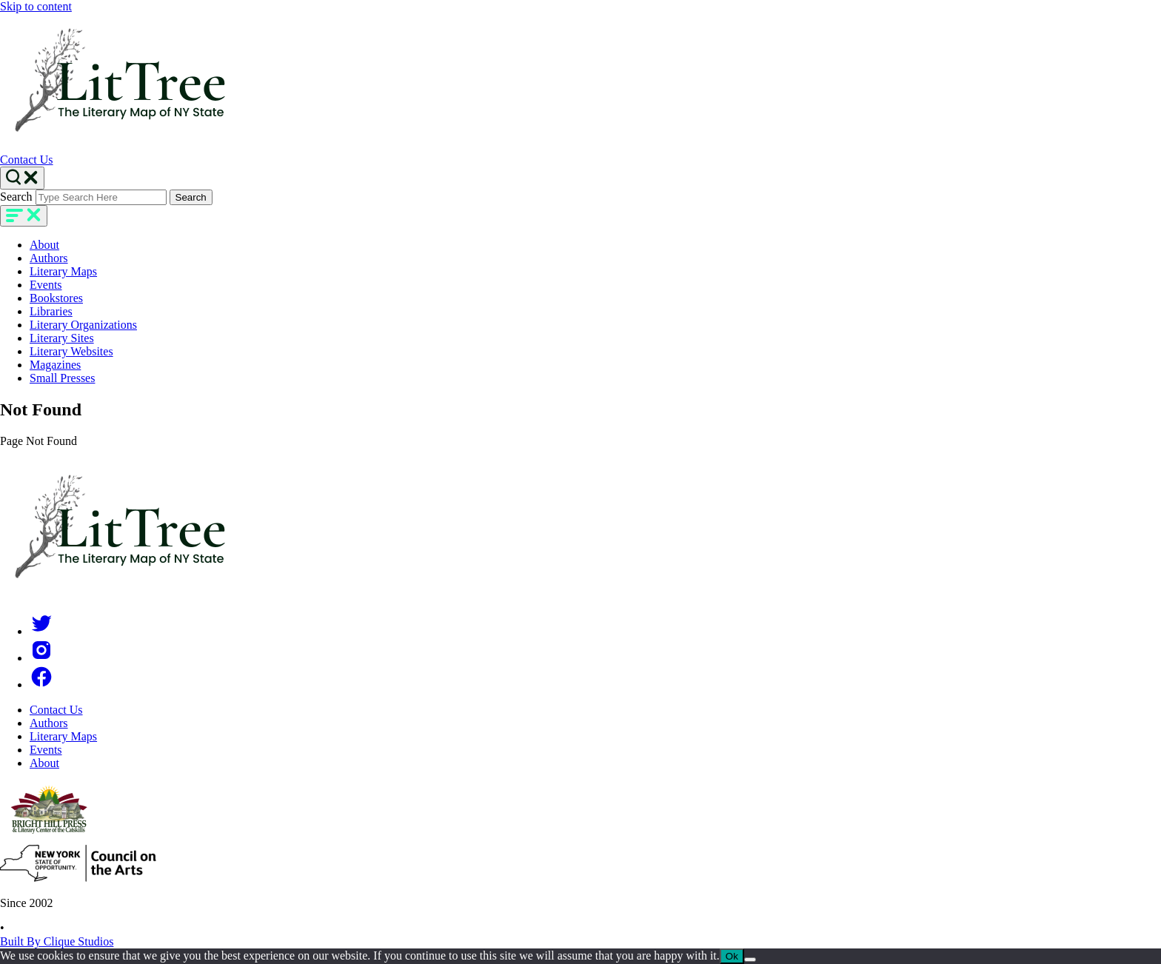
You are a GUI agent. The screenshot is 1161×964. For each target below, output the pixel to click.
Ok (732, 956)
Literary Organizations (83, 324)
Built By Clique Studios (56, 941)
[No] (750, 959)
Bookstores (56, 298)
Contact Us (26, 159)
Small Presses (62, 378)
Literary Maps (63, 271)
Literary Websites (71, 351)
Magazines (55, 364)
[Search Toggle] (22, 178)
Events (46, 284)
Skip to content (36, 6)
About (44, 244)
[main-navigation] (23, 216)
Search (16, 196)
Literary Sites (62, 338)
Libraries (51, 311)
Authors (49, 258)
